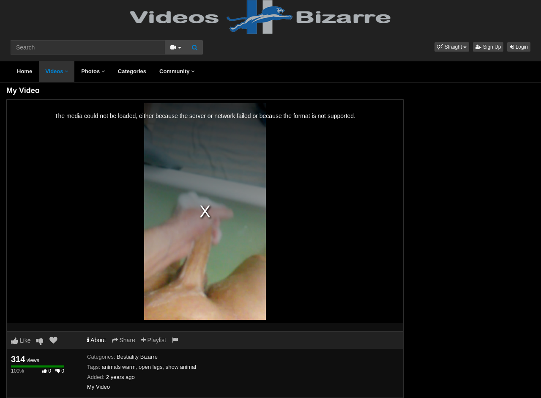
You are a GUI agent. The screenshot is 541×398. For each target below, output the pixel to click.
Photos (93, 71)
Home (24, 71)
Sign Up (488, 47)
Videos (56, 71)
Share (123, 340)
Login (519, 47)
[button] (451, 47)
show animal (181, 367)
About (96, 340)
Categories (132, 71)
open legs (150, 367)
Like (21, 340)
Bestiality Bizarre (137, 357)
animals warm (119, 367)
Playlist (153, 340)
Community (176, 71)
